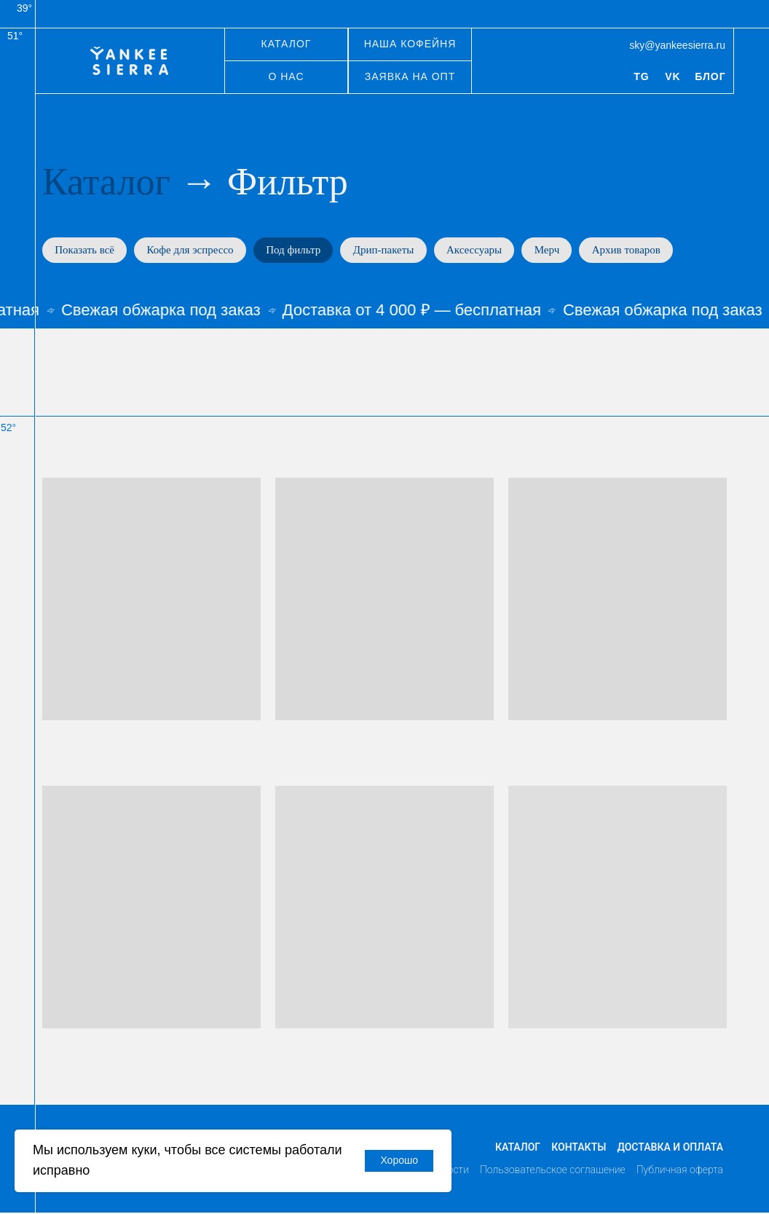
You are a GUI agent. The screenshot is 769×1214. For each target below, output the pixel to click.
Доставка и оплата (670, 1149)
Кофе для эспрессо (194, 250)
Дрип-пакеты (392, 250)
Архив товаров (642, 250)
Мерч (560, 250)
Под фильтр (299, 250)
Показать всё (86, 250)
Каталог (106, 181)
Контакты (578, 1149)
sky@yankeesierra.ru (677, 45)
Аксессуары (485, 250)
